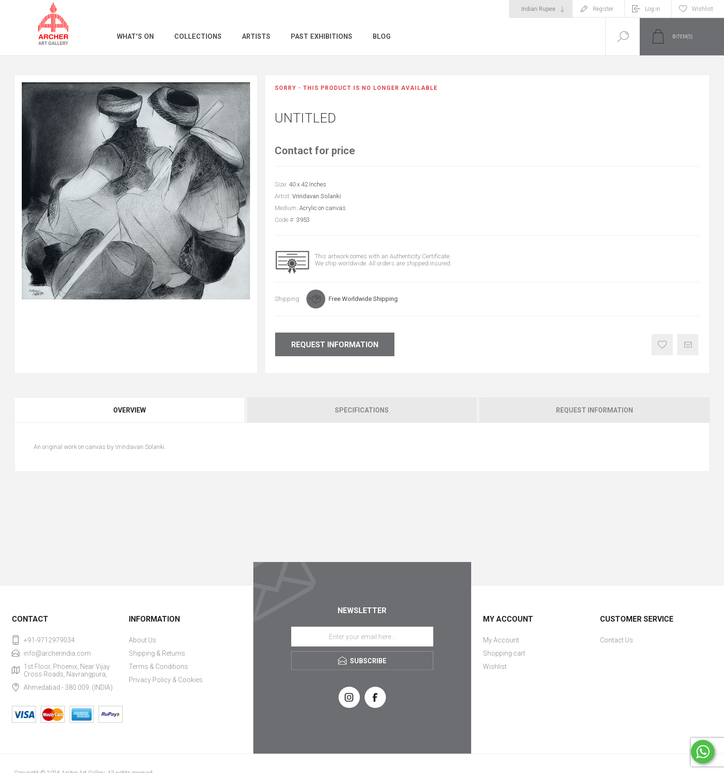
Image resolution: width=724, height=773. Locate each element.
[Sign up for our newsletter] (362, 636)
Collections (196, 36)
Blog (379, 36)
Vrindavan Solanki (316, 196)
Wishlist (495, 666)
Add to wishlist (662, 344)
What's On (134, 36)
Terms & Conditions (158, 666)
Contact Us (616, 640)
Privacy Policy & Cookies (166, 680)
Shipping (287, 298)
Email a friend (687, 344)
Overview (129, 410)
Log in (652, 9)
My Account (501, 640)
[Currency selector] (540, 9)
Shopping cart (504, 653)
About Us (142, 640)
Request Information (334, 344)
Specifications (362, 410)
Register (603, 9)
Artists (254, 36)
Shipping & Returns (157, 653)
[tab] (130, 410)
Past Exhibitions (319, 36)
